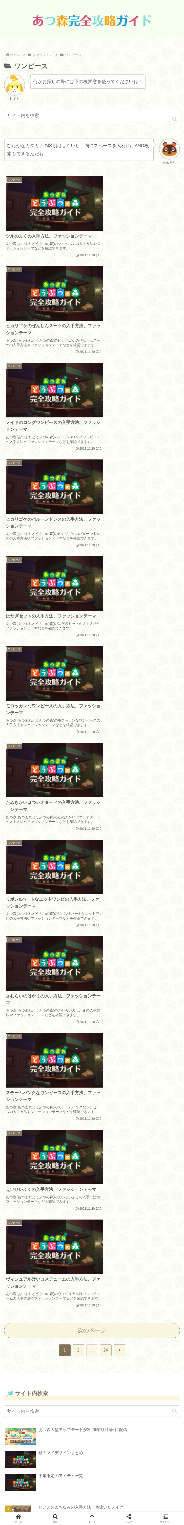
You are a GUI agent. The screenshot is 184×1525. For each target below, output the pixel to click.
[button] (174, 119)
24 (106, 770)
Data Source (92, 1476)
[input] (92, 115)
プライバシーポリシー (92, 1485)
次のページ (92, 751)
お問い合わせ (92, 1495)
